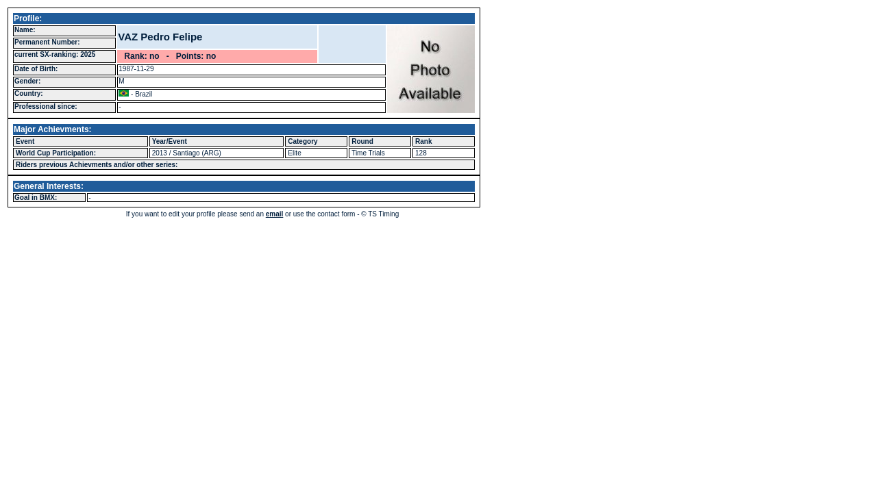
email (275, 214)
